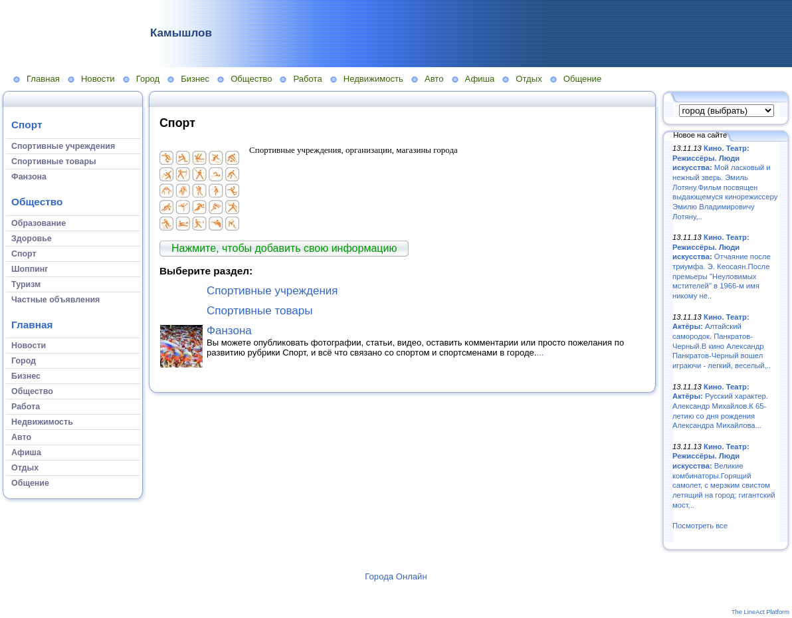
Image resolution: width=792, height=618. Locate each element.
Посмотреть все (700, 526)
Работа (307, 79)
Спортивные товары (260, 310)
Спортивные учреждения (272, 290)
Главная (43, 79)
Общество (251, 79)
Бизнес (195, 79)
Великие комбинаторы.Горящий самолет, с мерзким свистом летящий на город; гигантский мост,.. (723, 476)
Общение (582, 79)
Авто (434, 79)
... (540, 353)
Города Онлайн (396, 576)
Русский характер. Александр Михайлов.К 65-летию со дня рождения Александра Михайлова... (720, 406)
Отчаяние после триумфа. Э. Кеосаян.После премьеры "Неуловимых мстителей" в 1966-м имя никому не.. (721, 266)
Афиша (480, 79)
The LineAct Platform (760, 612)
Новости (98, 79)
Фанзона (229, 330)
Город (147, 79)
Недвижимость (373, 79)
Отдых (529, 79)
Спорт (26, 124)
